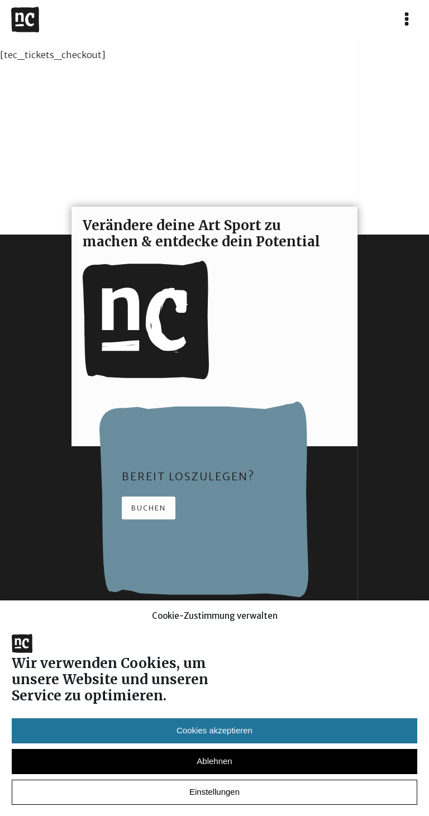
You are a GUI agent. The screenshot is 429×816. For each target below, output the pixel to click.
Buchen (148, 508)
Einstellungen (214, 798)
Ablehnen (214, 767)
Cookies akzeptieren (214, 737)
